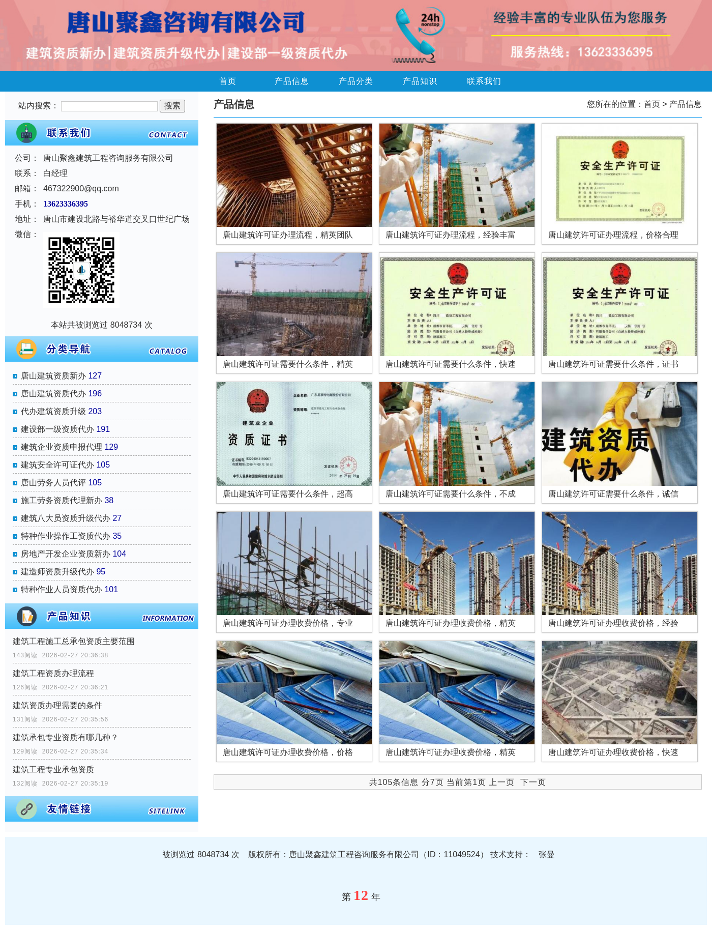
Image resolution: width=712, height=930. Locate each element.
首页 (227, 81)
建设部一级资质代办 (57, 429)
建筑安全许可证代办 (57, 464)
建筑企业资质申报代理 (61, 447)
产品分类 (356, 81)
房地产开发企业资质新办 (65, 553)
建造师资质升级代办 (57, 571)
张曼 (547, 854)
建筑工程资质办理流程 (53, 673)
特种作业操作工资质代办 (65, 536)
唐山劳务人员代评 (53, 482)
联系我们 (484, 81)
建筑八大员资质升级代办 (65, 518)
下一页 (533, 782)
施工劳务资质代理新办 (61, 500)
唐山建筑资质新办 (53, 375)
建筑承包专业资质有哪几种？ (65, 737)
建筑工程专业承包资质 (53, 769)
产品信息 (292, 81)
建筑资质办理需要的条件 (57, 705)
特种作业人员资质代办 (61, 589)
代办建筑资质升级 (53, 411)
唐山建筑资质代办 (53, 393)
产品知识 (420, 81)
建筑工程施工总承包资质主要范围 (74, 641)
